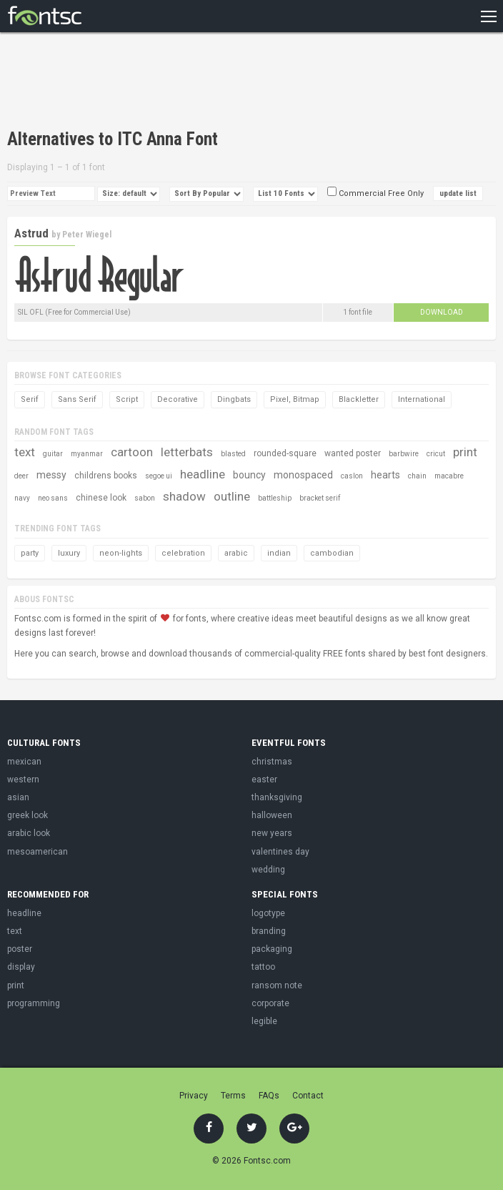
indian (279, 553)
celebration (183, 553)
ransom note (277, 985)
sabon (144, 498)
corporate (270, 1003)
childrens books (105, 476)
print (465, 452)
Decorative (177, 399)
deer (21, 476)
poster (19, 949)
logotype (268, 913)
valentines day (280, 852)
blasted (233, 454)
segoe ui (158, 476)
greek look (27, 815)
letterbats (187, 452)
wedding (268, 870)
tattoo (263, 967)
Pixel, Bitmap (294, 399)
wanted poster (352, 453)
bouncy (249, 475)
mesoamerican (37, 852)
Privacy (193, 1096)
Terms (233, 1096)
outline (232, 496)
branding (269, 931)
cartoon (132, 452)
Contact (308, 1096)
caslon (352, 476)
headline (202, 474)
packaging (272, 949)
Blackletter (359, 399)
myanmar (87, 454)
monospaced (303, 475)
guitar (53, 454)
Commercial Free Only (375, 193)
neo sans (53, 498)
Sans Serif (77, 399)
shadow (184, 496)
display (21, 967)
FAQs (269, 1096)
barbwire (404, 454)
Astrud (31, 233)
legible (264, 1021)
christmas (272, 762)
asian (18, 797)
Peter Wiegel (86, 235)
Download (441, 312)
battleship (275, 498)
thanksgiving (277, 797)
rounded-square (285, 453)
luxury (69, 553)
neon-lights (120, 553)
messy (51, 475)
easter (264, 780)
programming (33, 1003)
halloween (272, 815)
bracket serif (319, 498)
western (23, 780)
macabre (449, 476)
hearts (385, 475)
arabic (236, 553)
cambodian (332, 553)
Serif (30, 399)
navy (22, 498)
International (421, 399)
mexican (24, 762)
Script (127, 399)
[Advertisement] (174, 82)
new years (272, 833)
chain (417, 476)
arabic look (28, 833)
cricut (436, 454)
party (30, 553)
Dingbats (234, 399)
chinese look (101, 498)
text (24, 452)
